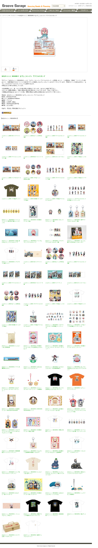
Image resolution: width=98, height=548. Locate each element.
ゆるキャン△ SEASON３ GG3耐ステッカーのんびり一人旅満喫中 (54, 451)
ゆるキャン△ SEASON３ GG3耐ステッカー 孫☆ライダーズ (33, 493)
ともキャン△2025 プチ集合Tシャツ (11, 198)
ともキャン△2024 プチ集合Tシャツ (76, 304)
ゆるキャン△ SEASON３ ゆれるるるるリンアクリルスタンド (33, 367)
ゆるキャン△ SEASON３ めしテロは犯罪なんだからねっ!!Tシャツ (54, 388)
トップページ (4, 15)
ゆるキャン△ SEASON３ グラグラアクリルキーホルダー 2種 (54, 241)
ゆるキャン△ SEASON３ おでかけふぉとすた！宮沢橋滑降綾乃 (54, 367)
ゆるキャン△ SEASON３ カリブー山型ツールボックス (11, 535)
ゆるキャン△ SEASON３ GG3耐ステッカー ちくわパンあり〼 (54, 409)
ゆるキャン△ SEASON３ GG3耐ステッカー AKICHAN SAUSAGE (11, 409)
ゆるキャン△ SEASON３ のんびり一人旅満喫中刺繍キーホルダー (33, 451)
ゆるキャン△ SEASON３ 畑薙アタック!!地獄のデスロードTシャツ (33, 514)
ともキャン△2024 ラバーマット (53, 283)
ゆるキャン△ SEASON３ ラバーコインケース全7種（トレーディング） (76, 430)
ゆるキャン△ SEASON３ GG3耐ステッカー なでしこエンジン (76, 346)
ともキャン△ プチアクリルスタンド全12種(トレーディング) (76, 199)
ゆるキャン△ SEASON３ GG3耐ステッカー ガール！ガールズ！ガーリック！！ (54, 347)
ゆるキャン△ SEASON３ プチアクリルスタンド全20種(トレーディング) (54, 326)
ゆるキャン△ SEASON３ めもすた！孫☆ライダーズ (10, 493)
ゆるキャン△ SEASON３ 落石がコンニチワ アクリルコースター (76, 472)
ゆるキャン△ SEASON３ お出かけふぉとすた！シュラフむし (54, 493)
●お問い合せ (88, 3)
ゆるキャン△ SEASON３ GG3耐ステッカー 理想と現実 (33, 430)
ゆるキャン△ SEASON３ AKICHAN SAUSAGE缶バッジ (33, 409)
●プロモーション (73, 5)
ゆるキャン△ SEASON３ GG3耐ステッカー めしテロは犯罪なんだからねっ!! (33, 347)
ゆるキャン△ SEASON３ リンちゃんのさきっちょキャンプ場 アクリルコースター (54, 473)
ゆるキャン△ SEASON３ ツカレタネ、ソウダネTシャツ (76, 451)
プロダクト (13, 15)
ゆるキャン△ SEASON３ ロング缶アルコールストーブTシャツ (11, 472)
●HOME (77, 3)
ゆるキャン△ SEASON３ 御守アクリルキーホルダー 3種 (76, 220)
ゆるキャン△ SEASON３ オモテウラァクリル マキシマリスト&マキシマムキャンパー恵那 (11, 431)
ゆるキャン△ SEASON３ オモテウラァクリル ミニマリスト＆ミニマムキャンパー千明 (76, 410)
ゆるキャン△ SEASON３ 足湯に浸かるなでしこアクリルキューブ (11, 241)
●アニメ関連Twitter (87, 5)
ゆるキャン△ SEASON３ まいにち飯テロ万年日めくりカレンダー (76, 241)
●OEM (80, 5)
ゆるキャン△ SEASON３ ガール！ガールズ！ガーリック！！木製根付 (33, 388)
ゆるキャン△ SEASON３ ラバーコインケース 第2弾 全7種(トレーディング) (11, 221)
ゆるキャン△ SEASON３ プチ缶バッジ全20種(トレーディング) (76, 325)
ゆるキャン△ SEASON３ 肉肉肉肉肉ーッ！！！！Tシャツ (54, 514)
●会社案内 (82, 3)
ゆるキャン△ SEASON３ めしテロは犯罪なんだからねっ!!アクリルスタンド (76, 368)
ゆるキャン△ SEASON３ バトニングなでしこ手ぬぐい (11, 514)
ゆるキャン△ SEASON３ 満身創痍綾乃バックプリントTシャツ (11, 451)
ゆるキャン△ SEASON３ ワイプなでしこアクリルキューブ (33, 241)
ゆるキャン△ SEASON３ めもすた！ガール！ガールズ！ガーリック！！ (10, 389)
